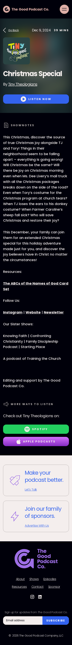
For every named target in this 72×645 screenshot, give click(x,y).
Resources (19, 586)
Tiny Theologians (22, 84)
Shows (34, 579)
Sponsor (54, 586)
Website (33, 312)
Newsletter (54, 312)
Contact (37, 586)
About (20, 579)
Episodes (49, 579)
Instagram (12, 312)
